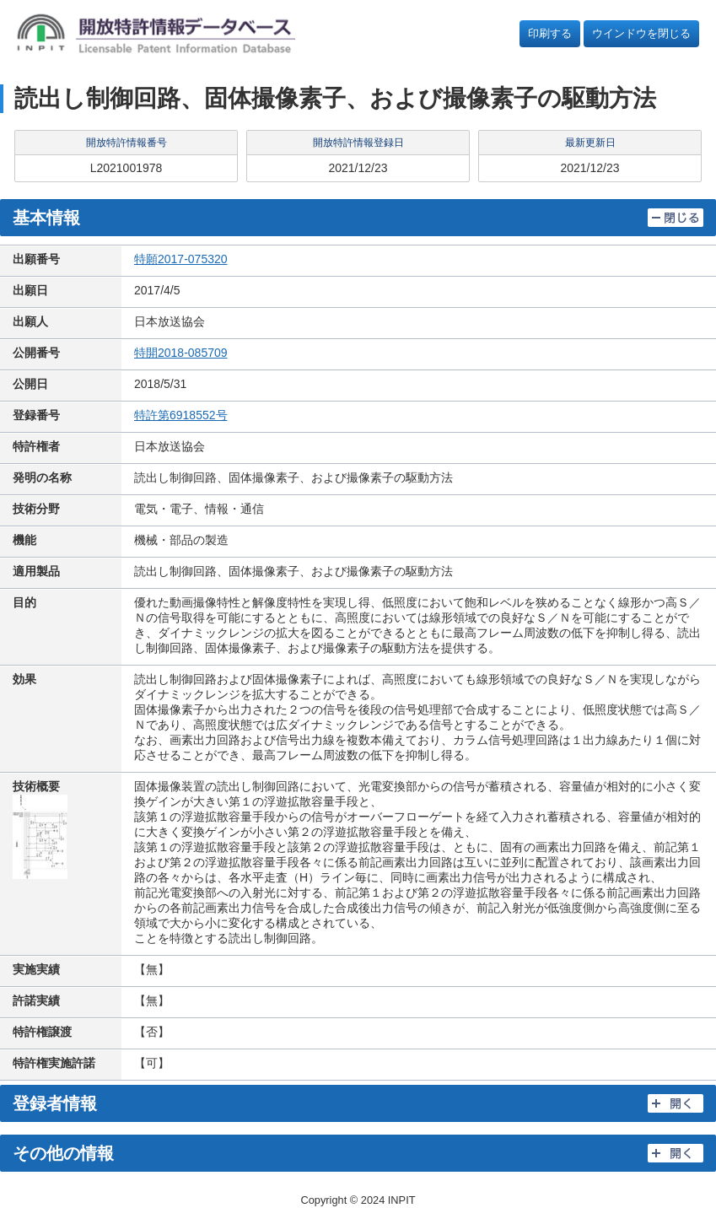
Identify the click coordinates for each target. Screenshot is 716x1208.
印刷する (550, 33)
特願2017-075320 (181, 259)
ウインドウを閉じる (641, 33)
